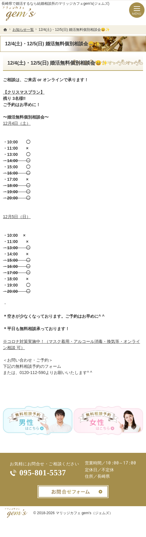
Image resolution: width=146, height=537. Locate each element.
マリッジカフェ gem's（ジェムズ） (84, 513)
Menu (137, 10)
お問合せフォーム (73, 491)
